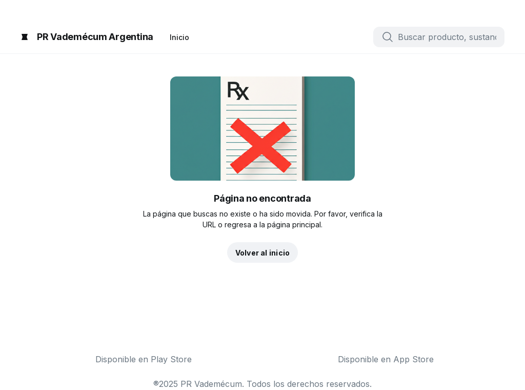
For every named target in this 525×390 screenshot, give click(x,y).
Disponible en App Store (386, 359)
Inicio (179, 37)
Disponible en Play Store (143, 359)
